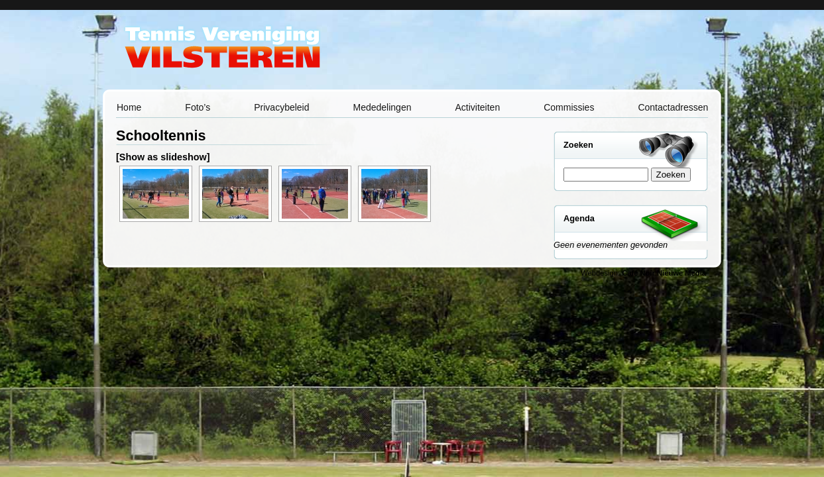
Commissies (569, 107)
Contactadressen (673, 107)
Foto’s (197, 107)
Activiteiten (477, 107)
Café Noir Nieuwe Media (664, 273)
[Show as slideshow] (163, 157)
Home (129, 107)
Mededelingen (382, 107)
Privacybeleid (281, 107)
